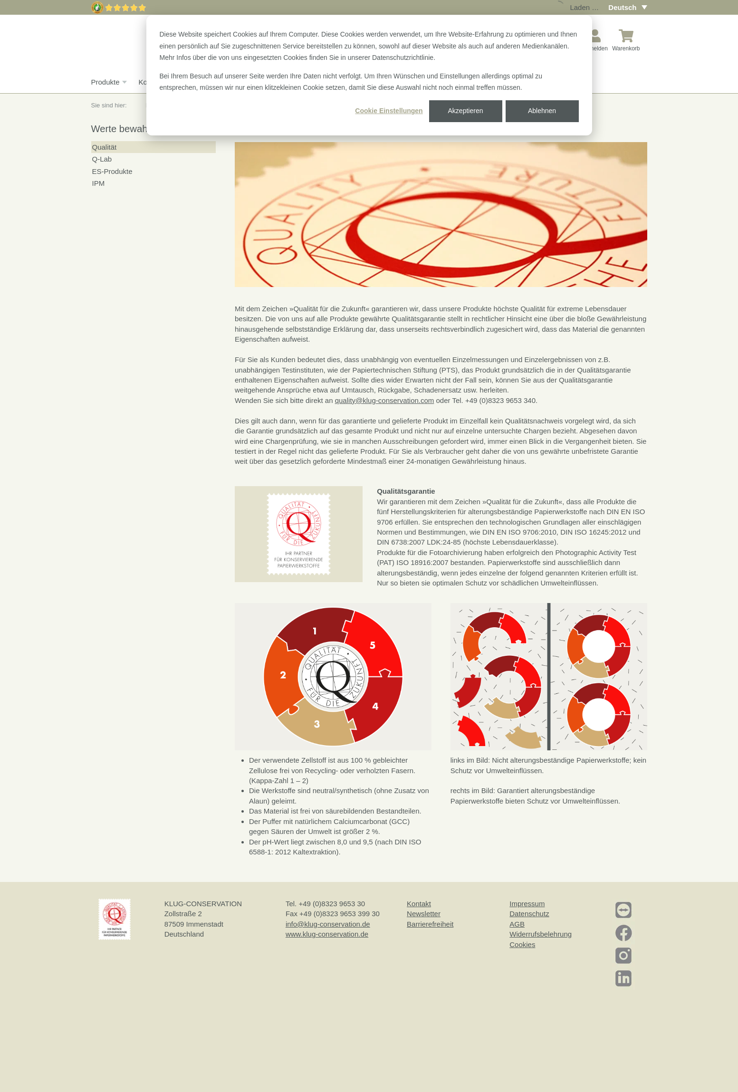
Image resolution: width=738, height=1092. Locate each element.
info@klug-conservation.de (328, 924)
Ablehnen (542, 111)
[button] (299, 533)
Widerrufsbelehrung (540, 934)
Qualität (104, 147)
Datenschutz (529, 914)
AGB (517, 924)
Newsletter (424, 914)
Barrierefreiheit (430, 924)
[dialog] (369, 75)
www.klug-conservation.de (327, 934)
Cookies (522, 944)
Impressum (527, 904)
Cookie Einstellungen (388, 111)
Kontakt (419, 904)
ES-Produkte (112, 171)
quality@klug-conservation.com (384, 400)
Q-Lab (102, 159)
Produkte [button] (108, 82)
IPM (98, 183)
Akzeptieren (465, 111)
